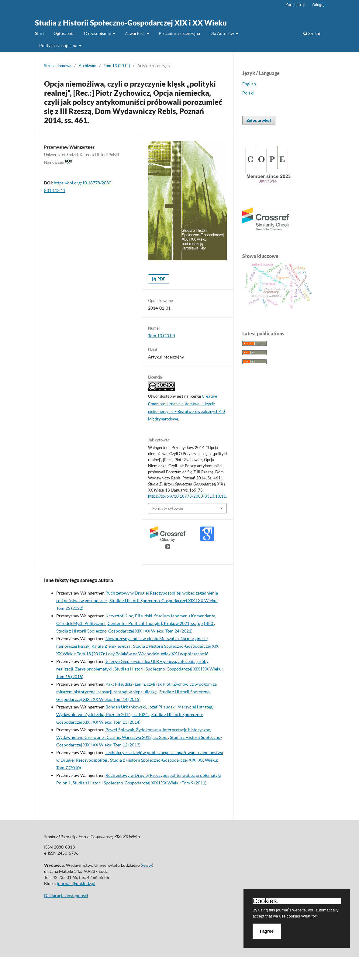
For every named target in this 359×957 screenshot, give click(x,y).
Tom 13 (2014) (117, 65)
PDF (161, 278)
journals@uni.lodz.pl (76, 883)
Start (39, 33)
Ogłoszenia (64, 33)
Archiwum (87, 65)
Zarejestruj (295, 4)
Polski (248, 92)
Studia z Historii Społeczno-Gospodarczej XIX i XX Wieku (131, 22)
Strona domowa (57, 65)
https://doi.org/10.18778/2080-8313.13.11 (187, 496)
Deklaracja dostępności (66, 895)
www (147, 865)
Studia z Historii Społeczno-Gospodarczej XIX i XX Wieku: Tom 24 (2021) (124, 630)
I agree (267, 931)
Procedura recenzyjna (179, 33)
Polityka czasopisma (58, 45)
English (249, 83)
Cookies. (266, 901)
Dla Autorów (222, 33)
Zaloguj (318, 4)
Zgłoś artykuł (259, 120)
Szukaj (311, 33)
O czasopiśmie (98, 33)
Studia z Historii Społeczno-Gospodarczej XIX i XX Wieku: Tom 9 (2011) (139, 782)
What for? (309, 916)
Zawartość (135, 33)
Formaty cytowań (167, 508)
